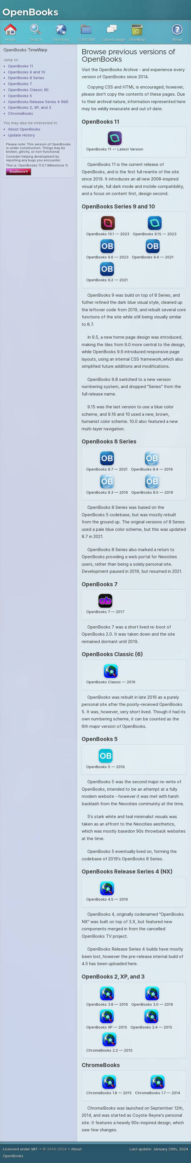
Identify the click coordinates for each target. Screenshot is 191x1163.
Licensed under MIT (20, 1150)
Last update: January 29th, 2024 (159, 1150)
